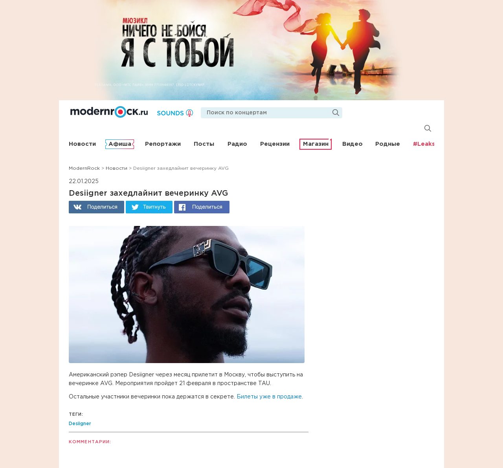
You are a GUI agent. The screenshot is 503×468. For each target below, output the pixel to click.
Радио (237, 144)
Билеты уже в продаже (269, 397)
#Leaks (424, 144)
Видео (352, 144)
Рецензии (275, 144)
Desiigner (80, 424)
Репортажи (163, 144)
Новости (82, 144)
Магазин (316, 144)
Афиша (119, 144)
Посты (204, 144)
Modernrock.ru (109, 112)
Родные (387, 144)
